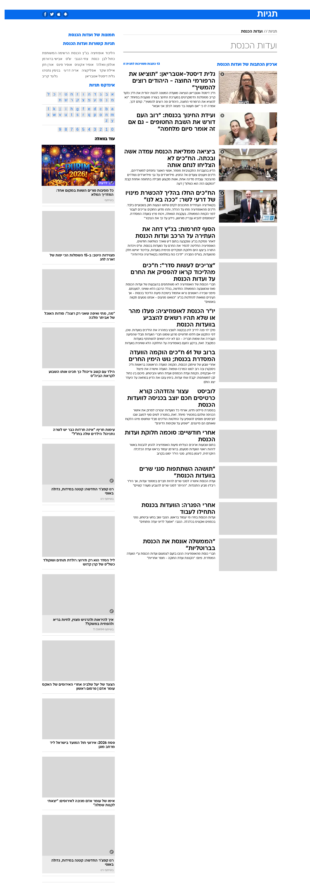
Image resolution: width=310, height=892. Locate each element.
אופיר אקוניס (79, 64)
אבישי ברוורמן (48, 59)
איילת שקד (102, 70)
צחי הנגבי (77, 59)
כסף (180, 5)
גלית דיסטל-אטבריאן (95, 76)
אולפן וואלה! (101, 64)
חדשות (240, 5)
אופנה (99, 5)
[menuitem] (237, 4)
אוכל (167, 5)
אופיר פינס (59, 64)
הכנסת (71, 53)
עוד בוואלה (100, 139)
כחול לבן (104, 59)
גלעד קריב (45, 76)
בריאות (152, 5)
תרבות (208, 5)
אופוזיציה (92, 53)
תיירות (136, 5)
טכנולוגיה (117, 5)
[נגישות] (7, 5)
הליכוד (105, 53)
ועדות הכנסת (247, 32)
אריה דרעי (66, 70)
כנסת (90, 59)
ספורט (224, 5)
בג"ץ (81, 53)
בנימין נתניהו (47, 70)
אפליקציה (84, 70)
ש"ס (64, 59)
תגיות (268, 32)
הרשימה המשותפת (51, 53)
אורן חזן (43, 64)
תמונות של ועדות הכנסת (87, 35)
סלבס (193, 5)
